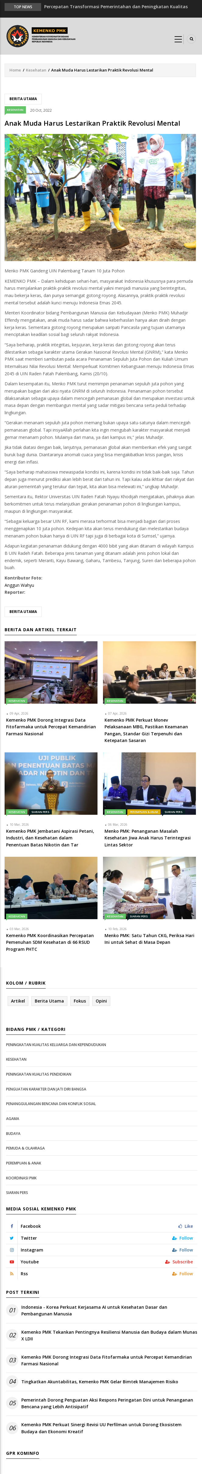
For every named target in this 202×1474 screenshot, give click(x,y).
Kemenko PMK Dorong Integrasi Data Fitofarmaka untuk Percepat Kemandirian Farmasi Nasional (106, 1360)
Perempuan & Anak (144, 812)
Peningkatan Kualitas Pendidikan (38, 1074)
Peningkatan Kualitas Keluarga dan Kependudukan (56, 1044)
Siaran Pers (40, 812)
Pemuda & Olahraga (25, 1148)
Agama (12, 1118)
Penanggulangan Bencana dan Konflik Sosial (51, 1103)
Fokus (80, 1001)
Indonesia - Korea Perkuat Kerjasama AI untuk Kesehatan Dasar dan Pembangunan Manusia (94, 1310)
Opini (101, 1001)
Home (15, 70)
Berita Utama (23, 98)
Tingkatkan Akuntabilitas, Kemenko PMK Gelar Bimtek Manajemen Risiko (99, 1382)
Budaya (13, 1133)
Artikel (18, 1001)
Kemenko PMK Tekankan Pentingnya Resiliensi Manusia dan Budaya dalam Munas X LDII (109, 1335)
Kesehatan (36, 70)
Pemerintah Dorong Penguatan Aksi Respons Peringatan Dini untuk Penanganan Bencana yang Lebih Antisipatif (107, 1403)
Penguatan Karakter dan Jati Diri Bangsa (46, 1089)
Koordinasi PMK (21, 1178)
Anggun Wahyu (19, 585)
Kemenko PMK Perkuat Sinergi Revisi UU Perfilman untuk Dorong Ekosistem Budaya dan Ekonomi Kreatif (101, 1428)
